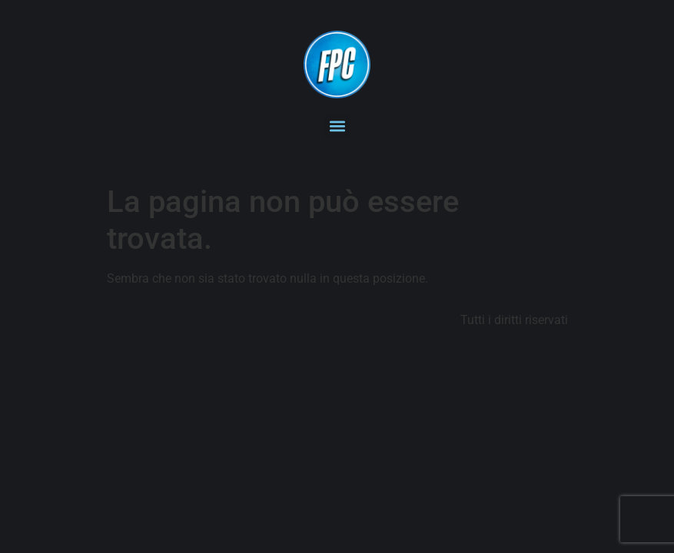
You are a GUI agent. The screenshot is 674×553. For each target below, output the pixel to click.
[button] (337, 126)
